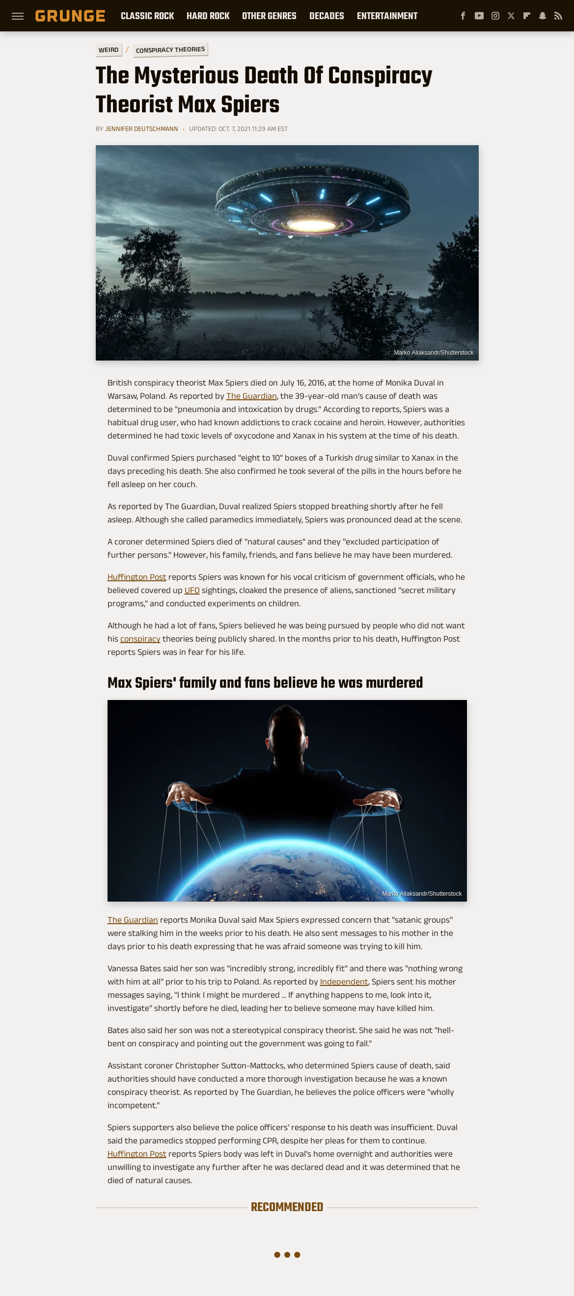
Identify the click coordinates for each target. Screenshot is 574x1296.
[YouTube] (479, 16)
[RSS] (558, 16)
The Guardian (251, 396)
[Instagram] (495, 16)
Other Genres (269, 15)
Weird (108, 49)
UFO (192, 590)
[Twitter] (511, 16)
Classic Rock (147, 15)
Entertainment (387, 15)
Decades (326, 15)
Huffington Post (137, 577)
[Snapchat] (543, 16)
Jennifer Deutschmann (141, 128)
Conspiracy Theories (170, 49)
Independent (344, 981)
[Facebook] (463, 16)
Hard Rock (208, 15)
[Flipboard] (527, 16)
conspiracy (140, 639)
